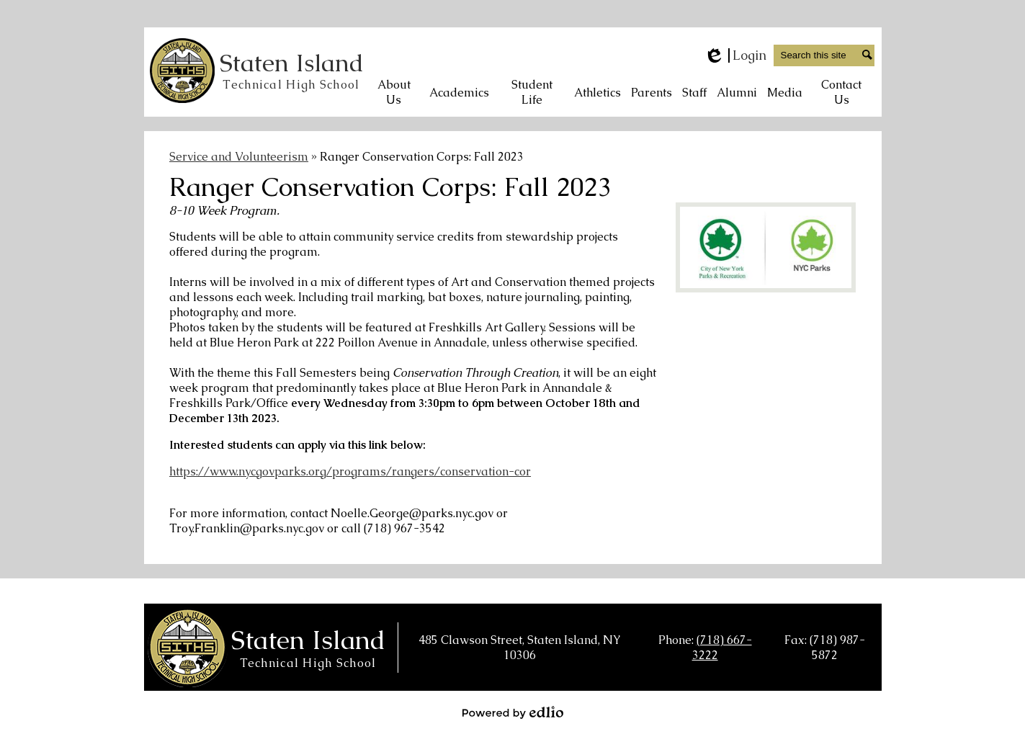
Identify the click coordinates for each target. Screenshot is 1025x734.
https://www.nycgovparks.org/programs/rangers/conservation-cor (350, 471)
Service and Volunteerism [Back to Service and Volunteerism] (238, 156)
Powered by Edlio (512, 712)
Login (735, 55)
